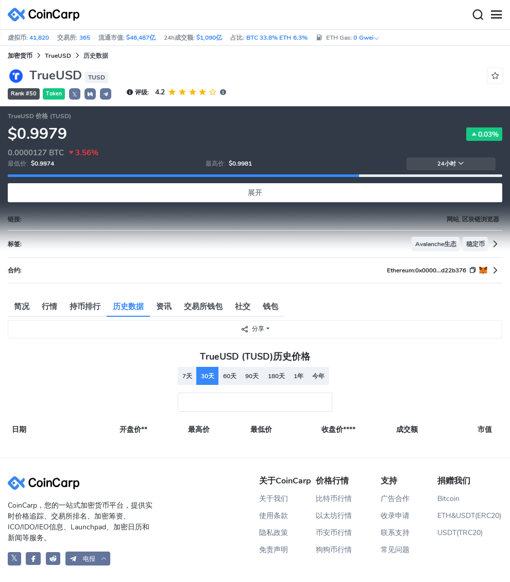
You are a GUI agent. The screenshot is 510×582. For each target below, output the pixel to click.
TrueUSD (58, 56)
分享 (252, 329)
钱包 (270, 306)
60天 (229, 376)
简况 (21, 306)
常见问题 (395, 550)
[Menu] (496, 15)
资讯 (164, 306)
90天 (252, 376)
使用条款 (273, 516)
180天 (276, 376)
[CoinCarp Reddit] (53, 558)
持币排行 (85, 306)
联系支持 (395, 533)
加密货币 (20, 56)
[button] (90, 94)
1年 (298, 376)
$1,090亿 (209, 38)
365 (84, 38)
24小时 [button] (450, 164)
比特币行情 (334, 499)
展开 (255, 193)
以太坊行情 (334, 516)
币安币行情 (334, 533)
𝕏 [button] (74, 94)
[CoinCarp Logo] (46, 14)
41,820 (39, 38)
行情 (49, 306)
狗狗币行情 (334, 550)
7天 (187, 376)
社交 (242, 306)
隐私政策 (273, 533)
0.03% (484, 134)
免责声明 (273, 550)
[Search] (477, 15)
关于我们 (273, 499)
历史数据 (128, 306)
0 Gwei (366, 38)
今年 (318, 376)
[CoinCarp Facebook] (33, 558)
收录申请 (395, 516)
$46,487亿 (141, 38)
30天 (207, 376)
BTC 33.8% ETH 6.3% (277, 38)
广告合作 (395, 499)
